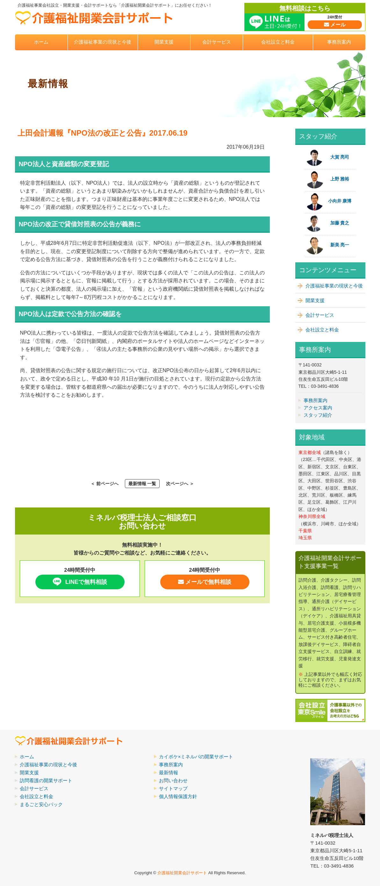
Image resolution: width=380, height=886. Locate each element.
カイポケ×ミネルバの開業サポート (196, 756)
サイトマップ (173, 788)
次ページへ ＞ (180, 483)
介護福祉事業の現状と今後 (102, 42)
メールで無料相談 (204, 582)
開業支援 (164, 42)
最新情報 (168, 772)
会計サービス (216, 42)
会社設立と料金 (278, 42)
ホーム (41, 42)
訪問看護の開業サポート (46, 780)
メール (335, 24)
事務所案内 (339, 42)
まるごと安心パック (41, 804)
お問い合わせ (173, 780)
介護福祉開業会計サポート (182, 872)
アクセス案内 (318, 407)
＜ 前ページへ (104, 483)
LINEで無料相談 (79, 581)
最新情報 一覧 (142, 483)
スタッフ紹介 (318, 415)
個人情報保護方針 (178, 796)
